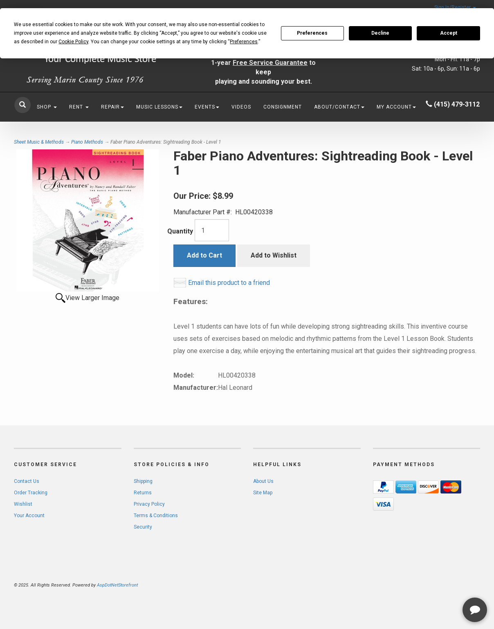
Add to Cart (204, 255)
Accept (448, 33)
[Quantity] (212, 230)
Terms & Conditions (156, 515)
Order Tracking (30, 493)
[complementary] (434, 584)
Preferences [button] (244, 41)
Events (207, 107)
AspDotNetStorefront (117, 585)
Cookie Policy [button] (73, 41)
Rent (79, 107)
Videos (241, 107)
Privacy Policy (149, 504)
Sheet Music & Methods (39, 142)
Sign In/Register (455, 7)
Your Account (29, 515)
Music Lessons (159, 107)
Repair (112, 107)
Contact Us (26, 481)
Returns (143, 493)
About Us (263, 481)
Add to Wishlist (273, 255)
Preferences (312, 33)
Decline (380, 33)
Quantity (180, 231)
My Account (396, 107)
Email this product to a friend (229, 283)
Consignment (282, 107)
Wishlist (23, 504)
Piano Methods (87, 142)
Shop (47, 107)
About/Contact (339, 107)
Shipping (143, 481)
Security (143, 527)
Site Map (262, 493)
